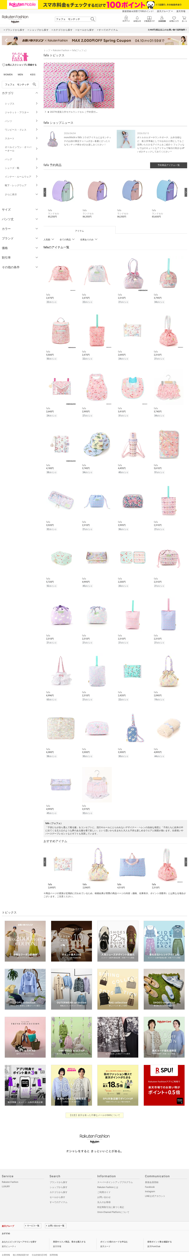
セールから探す (57, 1191)
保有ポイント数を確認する (159, 1236)
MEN (20, 74)
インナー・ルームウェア (21, 176)
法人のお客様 (104, 1196)
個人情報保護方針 (21, 1249)
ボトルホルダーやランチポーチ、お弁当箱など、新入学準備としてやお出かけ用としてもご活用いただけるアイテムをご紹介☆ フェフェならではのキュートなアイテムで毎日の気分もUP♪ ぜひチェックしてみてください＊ (160, 144)
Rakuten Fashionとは (107, 1181)
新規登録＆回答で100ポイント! (137, 11)
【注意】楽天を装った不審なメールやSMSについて (94, 1109)
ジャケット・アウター (21, 112)
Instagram (150, 1186)
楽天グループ (163, 11)
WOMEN (8, 74)
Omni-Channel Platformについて (113, 1206)
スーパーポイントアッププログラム (115, 1176)
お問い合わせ (104, 1191)
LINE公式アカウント (155, 1190)
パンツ (21, 121)
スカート (21, 138)
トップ (47, 50)
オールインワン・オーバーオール (21, 149)
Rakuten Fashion (61, 50)
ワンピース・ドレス (21, 130)
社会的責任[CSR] (39, 1249)
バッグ (21, 159)
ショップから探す (58, 1181)
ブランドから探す (58, 1176)
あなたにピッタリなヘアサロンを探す (19, 1236)
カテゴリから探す (58, 1186)
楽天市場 (180, 11)
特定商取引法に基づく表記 (110, 1201)
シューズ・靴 (21, 168)
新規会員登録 (151, 1176)
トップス (21, 103)
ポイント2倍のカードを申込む (114, 1236)
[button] (63, 198)
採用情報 (54, 1249)
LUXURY (6, 1181)
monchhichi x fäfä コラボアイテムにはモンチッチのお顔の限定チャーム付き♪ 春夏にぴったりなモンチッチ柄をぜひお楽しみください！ (87, 141)
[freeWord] (20, 84)
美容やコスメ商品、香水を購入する (69, 1236)
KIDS (32, 74)
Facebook (150, 1181)
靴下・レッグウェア (21, 185)
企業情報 (6, 1249)
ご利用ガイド (104, 1186)
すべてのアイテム (58, 1196)
